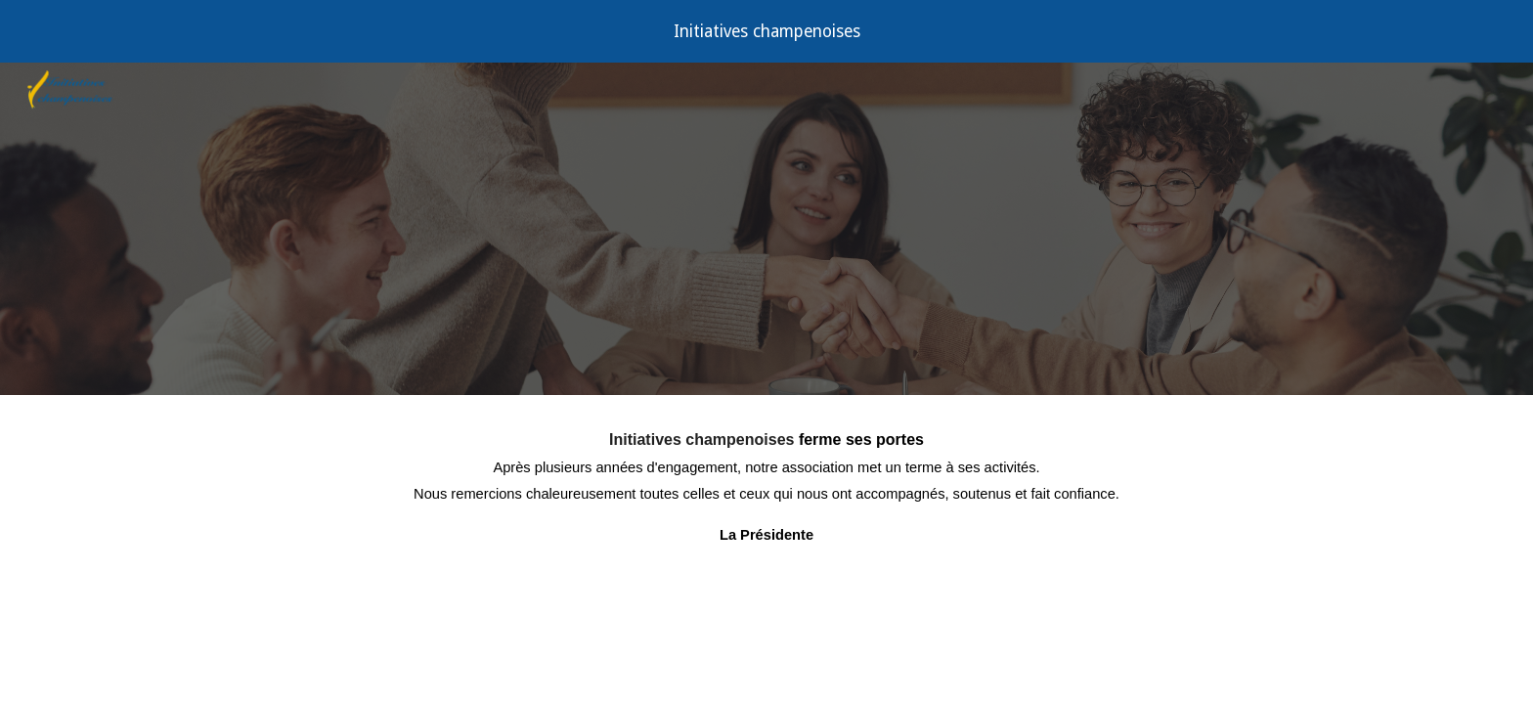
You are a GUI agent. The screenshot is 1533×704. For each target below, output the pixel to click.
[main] (766, 521)
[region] (766, 31)
